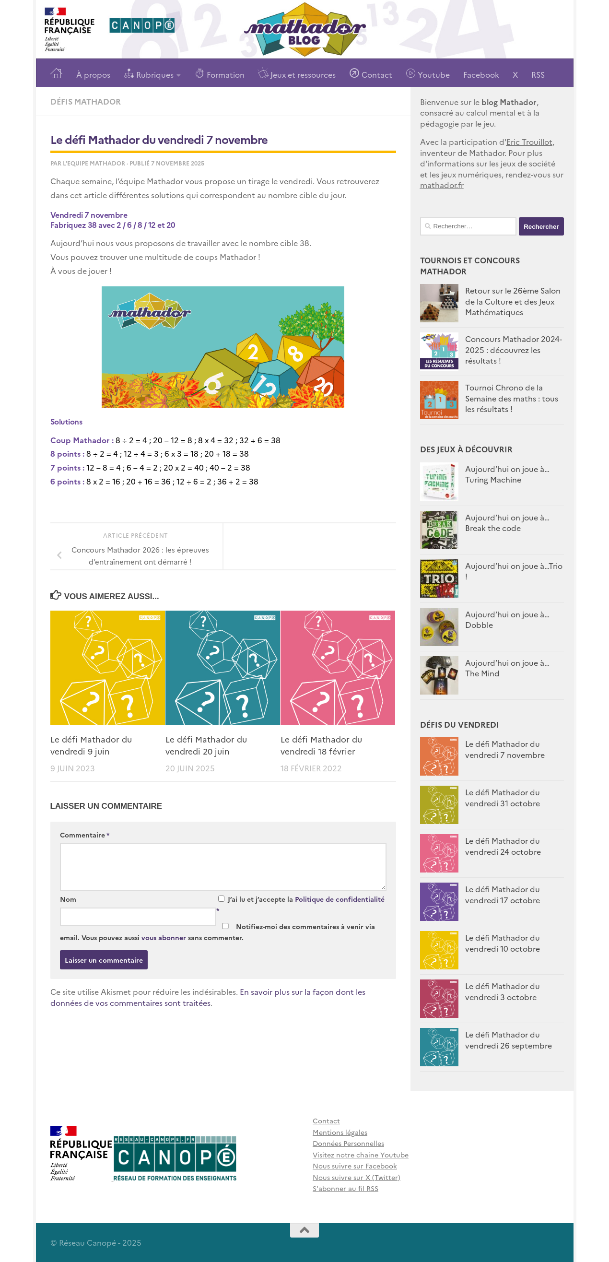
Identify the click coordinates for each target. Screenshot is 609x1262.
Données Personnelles (348, 1143)
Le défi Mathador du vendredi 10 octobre (502, 942)
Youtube (428, 74)
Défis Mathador (85, 101)
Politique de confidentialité (340, 899)
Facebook (481, 74)
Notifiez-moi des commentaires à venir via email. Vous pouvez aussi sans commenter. (217, 931)
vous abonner (163, 937)
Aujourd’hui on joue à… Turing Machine (507, 473)
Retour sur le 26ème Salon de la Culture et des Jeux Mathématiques (513, 301)
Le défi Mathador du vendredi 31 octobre (502, 797)
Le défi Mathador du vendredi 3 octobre (502, 991)
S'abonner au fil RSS (345, 1188)
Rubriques (149, 74)
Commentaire (85, 834)
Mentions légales (340, 1132)
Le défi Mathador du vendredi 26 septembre (508, 1039)
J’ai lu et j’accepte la (300, 904)
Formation (219, 74)
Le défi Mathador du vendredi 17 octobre (502, 894)
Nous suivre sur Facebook (355, 1165)
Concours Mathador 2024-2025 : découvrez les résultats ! (513, 349)
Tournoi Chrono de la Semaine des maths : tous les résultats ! (511, 398)
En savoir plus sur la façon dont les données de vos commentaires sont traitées (207, 997)
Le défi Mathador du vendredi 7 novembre (505, 748)
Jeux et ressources (297, 74)
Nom (68, 899)
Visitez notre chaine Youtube (361, 1154)
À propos (93, 74)
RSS (538, 74)
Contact (370, 74)
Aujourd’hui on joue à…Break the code (507, 522)
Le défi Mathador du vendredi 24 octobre (503, 845)
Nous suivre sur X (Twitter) (356, 1177)
